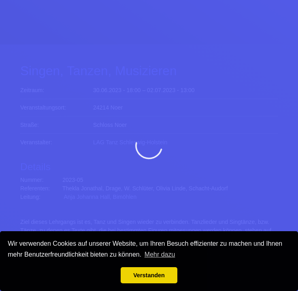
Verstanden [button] (149, 275)
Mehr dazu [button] (160, 254)
